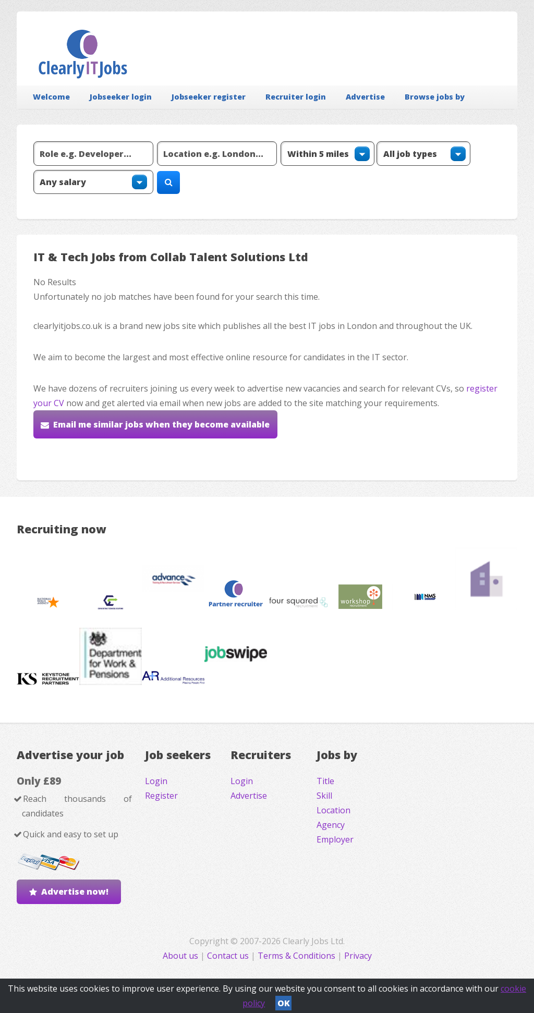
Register (161, 795)
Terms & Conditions (296, 955)
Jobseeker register (209, 97)
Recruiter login (295, 97)
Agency (331, 825)
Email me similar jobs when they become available (161, 424)
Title (325, 781)
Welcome (51, 97)
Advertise (365, 97)
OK (283, 1003)
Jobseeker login (121, 97)
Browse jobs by (435, 97)
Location (333, 810)
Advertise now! (74, 891)
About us (181, 955)
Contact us (229, 955)
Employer (335, 839)
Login (156, 781)
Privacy (358, 955)
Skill (324, 795)
